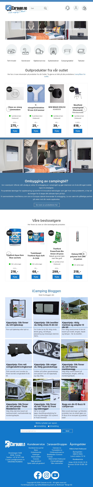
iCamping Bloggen (46, 291)
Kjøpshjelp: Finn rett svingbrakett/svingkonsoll (18, 366)
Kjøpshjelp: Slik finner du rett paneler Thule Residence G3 (17, 405)
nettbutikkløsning (43, 485)
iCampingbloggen (56, 461)
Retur (36, 450)
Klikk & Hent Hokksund (57, 459)
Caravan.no (57, 448)
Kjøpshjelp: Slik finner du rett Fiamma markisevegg (73, 366)
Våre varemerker (57, 463)
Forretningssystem (27, 485)
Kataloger (36, 454)
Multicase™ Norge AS (64, 485)
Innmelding (41, 426)
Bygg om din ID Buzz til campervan (73, 405)
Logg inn (76, 8)
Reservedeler (36, 457)
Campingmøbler (67, 54)
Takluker (81, 54)
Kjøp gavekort (36, 461)
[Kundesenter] (68, 8)
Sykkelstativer (53, 54)
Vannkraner (25, 54)
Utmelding (54, 426)
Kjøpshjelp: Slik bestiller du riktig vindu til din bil (46, 324)
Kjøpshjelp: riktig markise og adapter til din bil (73, 324)
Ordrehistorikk (36, 452)
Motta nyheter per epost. (46, 423)
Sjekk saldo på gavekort (36, 463)
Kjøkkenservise (39, 54)
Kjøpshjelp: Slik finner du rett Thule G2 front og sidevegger (45, 405)
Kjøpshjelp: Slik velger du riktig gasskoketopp (45, 366)
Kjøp (15, 131)
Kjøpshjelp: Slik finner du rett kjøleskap (17, 324)
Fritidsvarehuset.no (57, 452)
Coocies (36, 459)
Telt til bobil (11, 54)
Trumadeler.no (57, 450)
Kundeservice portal (36, 448)
